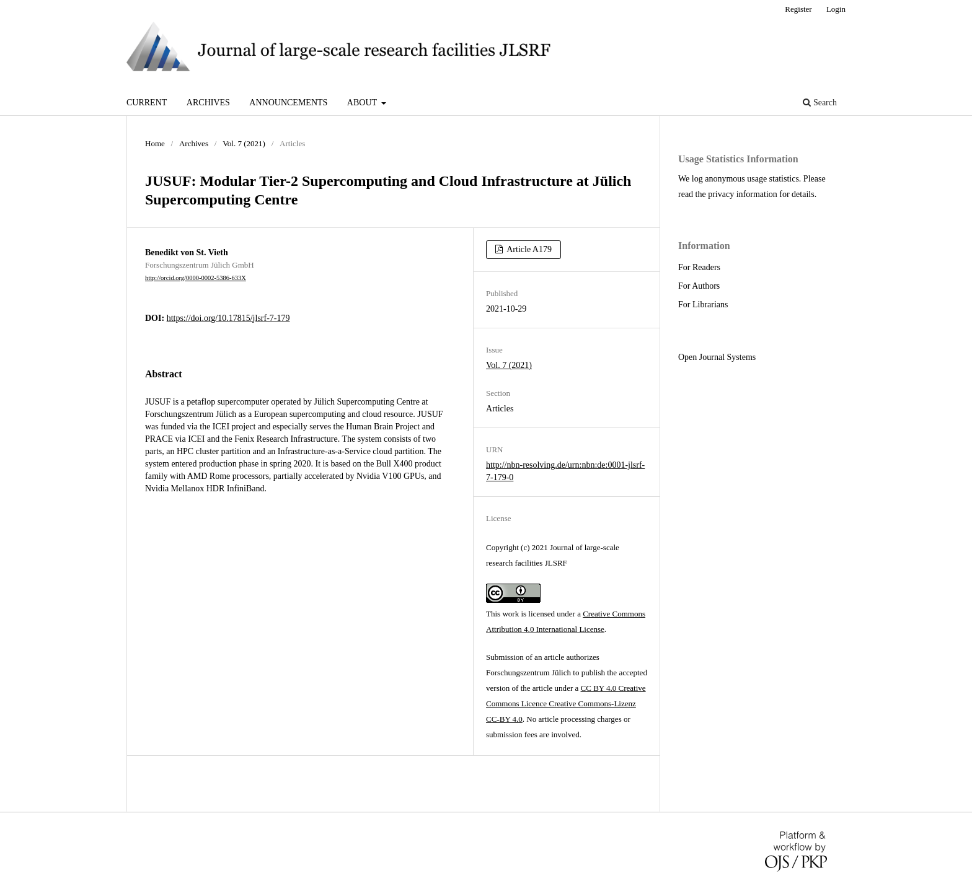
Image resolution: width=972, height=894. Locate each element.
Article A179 (528, 249)
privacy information (742, 194)
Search (820, 102)
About (363, 102)
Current (146, 102)
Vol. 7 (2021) (244, 143)
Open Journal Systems (717, 357)
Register (798, 9)
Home (155, 143)
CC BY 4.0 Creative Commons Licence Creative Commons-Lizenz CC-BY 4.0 (566, 703)
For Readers (699, 267)
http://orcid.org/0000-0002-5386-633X (195, 277)
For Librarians (703, 304)
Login (836, 9)
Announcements (288, 102)
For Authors (699, 286)
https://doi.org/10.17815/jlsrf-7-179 (228, 318)
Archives (208, 102)
